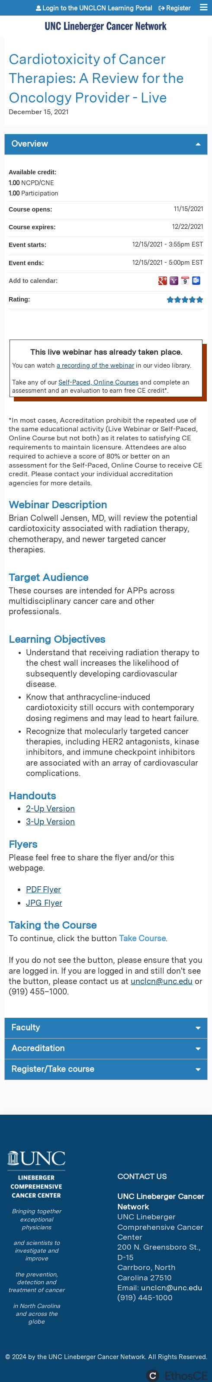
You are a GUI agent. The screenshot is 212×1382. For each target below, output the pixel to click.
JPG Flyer (44, 903)
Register (178, 8)
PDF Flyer (43, 890)
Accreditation (37, 1048)
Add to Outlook (196, 280)
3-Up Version (50, 822)
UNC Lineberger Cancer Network (96, 1356)
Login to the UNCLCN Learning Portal (97, 8)
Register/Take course (52, 1069)
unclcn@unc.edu (162, 981)
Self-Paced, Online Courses (98, 382)
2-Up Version (50, 809)
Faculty (25, 1027)
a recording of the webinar (95, 365)
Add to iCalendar (185, 280)
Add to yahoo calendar (174, 280)
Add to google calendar (162, 280)
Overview (29, 144)
